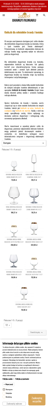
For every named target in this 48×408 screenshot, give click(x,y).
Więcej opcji (9, 384)
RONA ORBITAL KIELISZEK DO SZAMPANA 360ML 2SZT (34, 176)
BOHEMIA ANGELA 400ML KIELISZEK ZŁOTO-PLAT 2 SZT (34, 273)
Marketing (9, 397)
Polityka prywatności (22, 379)
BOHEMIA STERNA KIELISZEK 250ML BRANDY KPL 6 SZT (34, 208)
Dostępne (24, 143)
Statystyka (9, 393)
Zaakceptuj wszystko (37, 399)
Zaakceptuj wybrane (14, 403)
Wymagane (9, 389)
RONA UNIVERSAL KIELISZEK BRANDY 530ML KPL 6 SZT (14, 208)
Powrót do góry (36, 332)
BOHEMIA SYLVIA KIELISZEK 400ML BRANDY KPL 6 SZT (14, 273)
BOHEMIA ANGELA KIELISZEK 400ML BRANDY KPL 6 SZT (14, 176)
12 (8, 325)
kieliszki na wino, (27, 108)
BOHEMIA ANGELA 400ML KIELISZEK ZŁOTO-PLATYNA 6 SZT (14, 240)
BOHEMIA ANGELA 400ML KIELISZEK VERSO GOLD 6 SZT (34, 240)
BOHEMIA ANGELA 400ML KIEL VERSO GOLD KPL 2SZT (24, 305)
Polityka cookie (7, 379)
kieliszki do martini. (23, 110)
